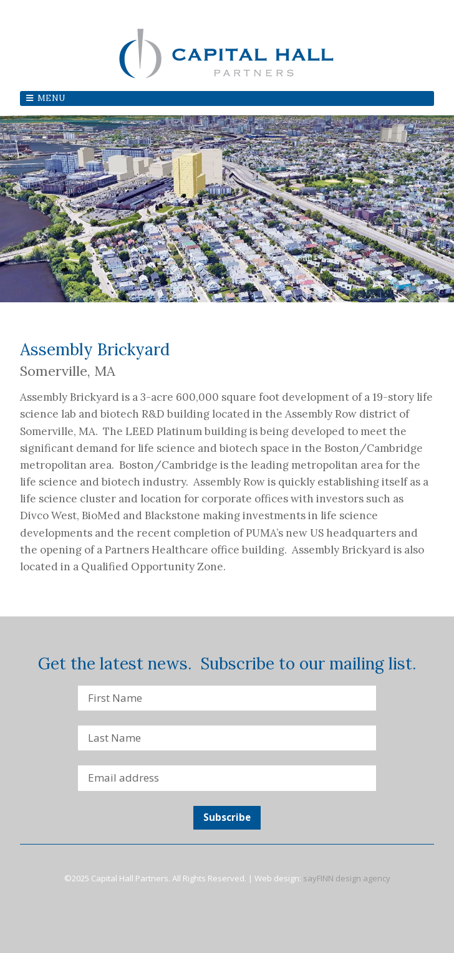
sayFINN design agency (346, 878)
